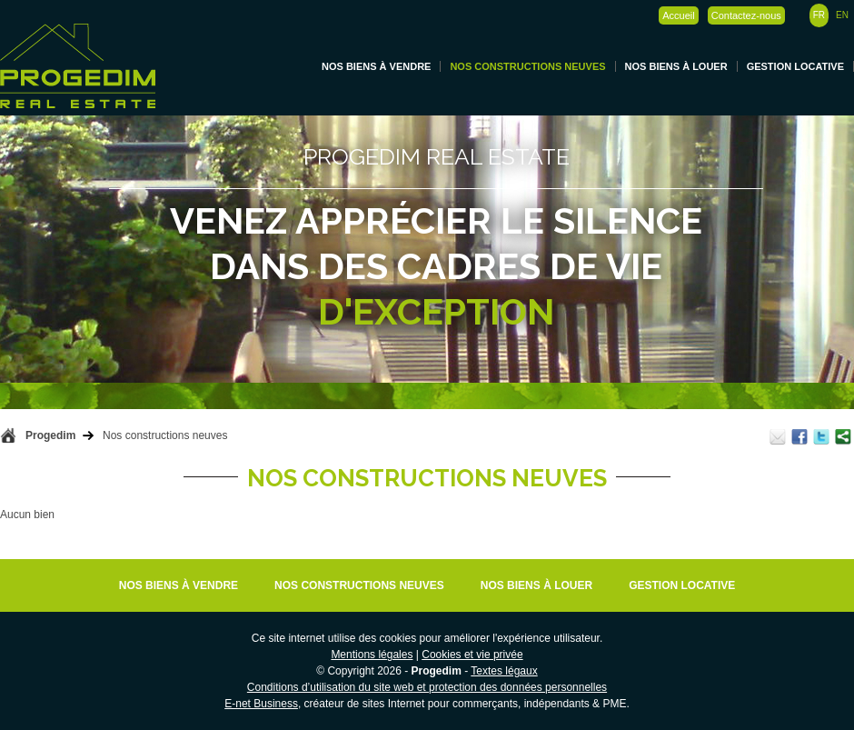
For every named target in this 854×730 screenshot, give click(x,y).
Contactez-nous (746, 15)
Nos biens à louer (676, 66)
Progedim (50, 435)
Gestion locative (795, 66)
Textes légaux (504, 671)
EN (842, 15)
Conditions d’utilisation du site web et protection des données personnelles (427, 687)
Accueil (678, 15)
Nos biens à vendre (376, 66)
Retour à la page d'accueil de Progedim (8, 435)
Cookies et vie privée (472, 654)
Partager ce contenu (843, 436)
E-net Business (261, 703)
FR (819, 15)
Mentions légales (371, 654)
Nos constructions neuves (527, 66)
